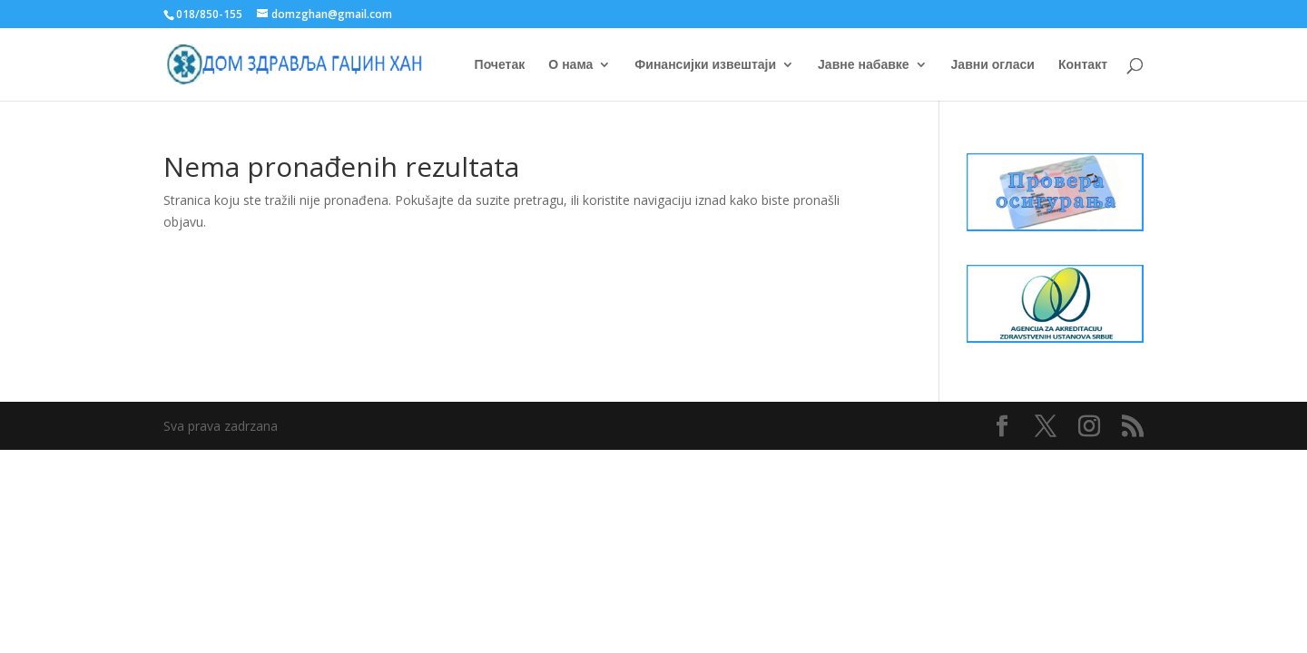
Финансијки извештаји (705, 65)
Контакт (1082, 65)
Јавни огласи (993, 65)
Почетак (500, 65)
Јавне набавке (863, 65)
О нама (570, 65)
